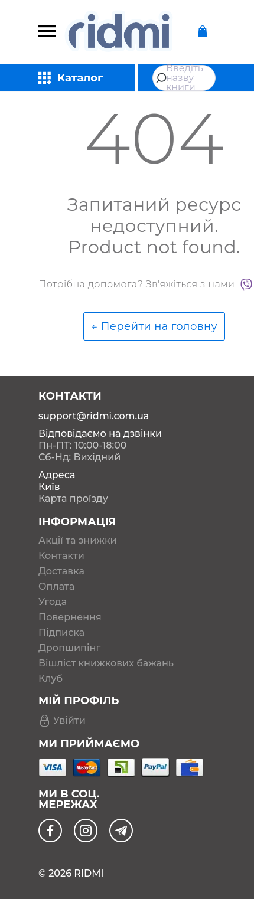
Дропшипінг (69, 648)
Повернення (70, 617)
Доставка (61, 571)
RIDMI (88, 873)
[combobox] (184, 78)
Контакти (61, 556)
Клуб (50, 679)
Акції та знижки (77, 540)
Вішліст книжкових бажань (106, 663)
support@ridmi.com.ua (93, 415)
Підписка (61, 633)
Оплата (56, 586)
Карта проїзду (73, 498)
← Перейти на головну (154, 326)
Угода (52, 602)
